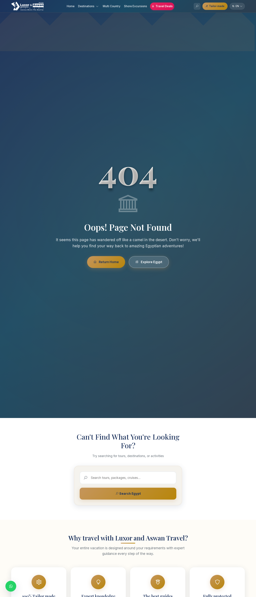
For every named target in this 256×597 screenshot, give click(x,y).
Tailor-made (215, 6)
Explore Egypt (148, 262)
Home (70, 6)
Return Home (106, 262)
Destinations (88, 6)
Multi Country (111, 6)
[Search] (197, 6)
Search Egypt (128, 493)
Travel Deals (162, 6)
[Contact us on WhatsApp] (10, 586)
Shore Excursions (135, 6)
